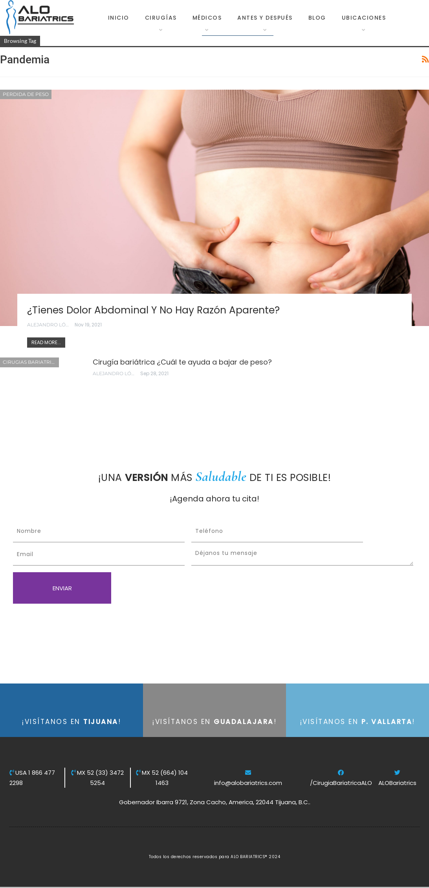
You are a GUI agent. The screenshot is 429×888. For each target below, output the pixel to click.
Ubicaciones (364, 18)
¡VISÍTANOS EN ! (71, 721)
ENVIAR (62, 588)
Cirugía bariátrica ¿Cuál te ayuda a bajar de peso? (182, 362)
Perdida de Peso (26, 94)
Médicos (207, 18)
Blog (317, 18)
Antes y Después (265, 18)
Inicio (118, 18)
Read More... (46, 342)
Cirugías (161, 18)
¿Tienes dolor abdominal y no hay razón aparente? (154, 310)
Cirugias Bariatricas (31, 362)
